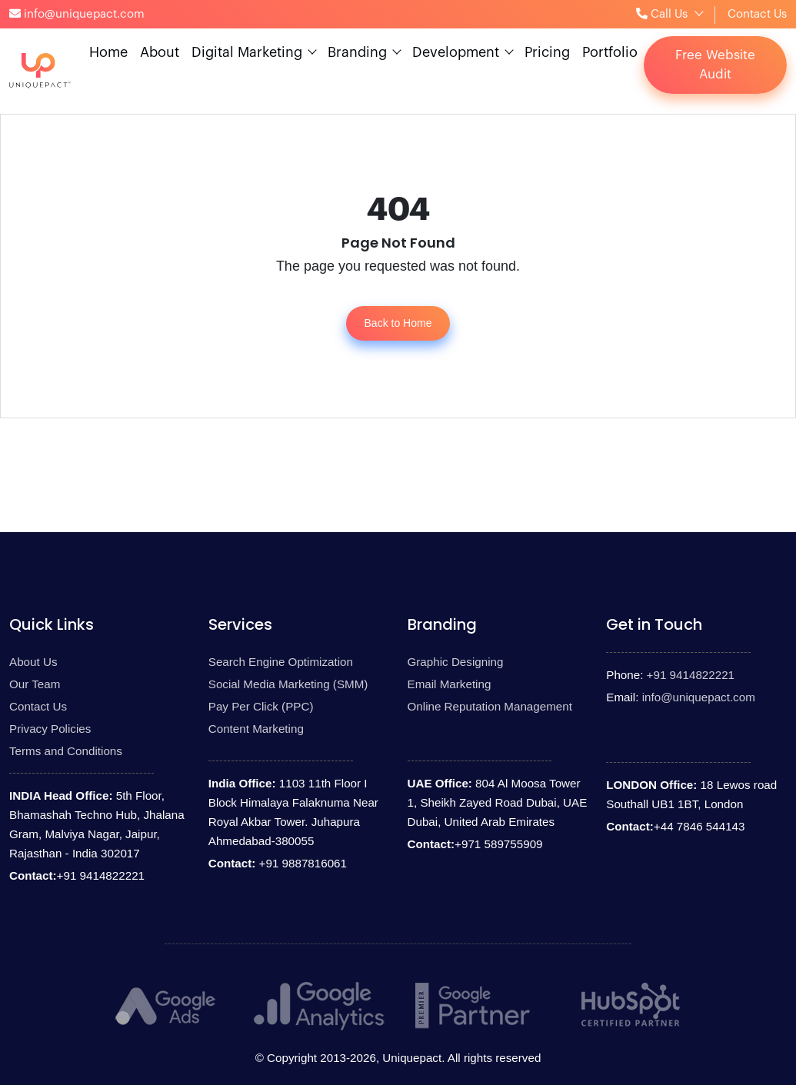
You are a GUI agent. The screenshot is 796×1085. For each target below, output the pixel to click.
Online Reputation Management (490, 706)
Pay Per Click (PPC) (261, 706)
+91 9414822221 (101, 875)
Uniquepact (411, 1057)
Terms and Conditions (65, 750)
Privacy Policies (50, 728)
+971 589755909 (498, 843)
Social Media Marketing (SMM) (288, 684)
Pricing (547, 52)
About (159, 52)
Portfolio (610, 52)
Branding (357, 52)
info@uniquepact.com (698, 697)
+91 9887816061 (301, 863)
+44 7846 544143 (699, 826)
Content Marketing (256, 728)
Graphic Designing (456, 661)
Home (108, 52)
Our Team (34, 684)
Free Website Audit (715, 65)
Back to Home (398, 323)
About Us (33, 661)
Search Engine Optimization (280, 661)
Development (455, 52)
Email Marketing (449, 684)
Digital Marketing (247, 52)
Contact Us (757, 14)
